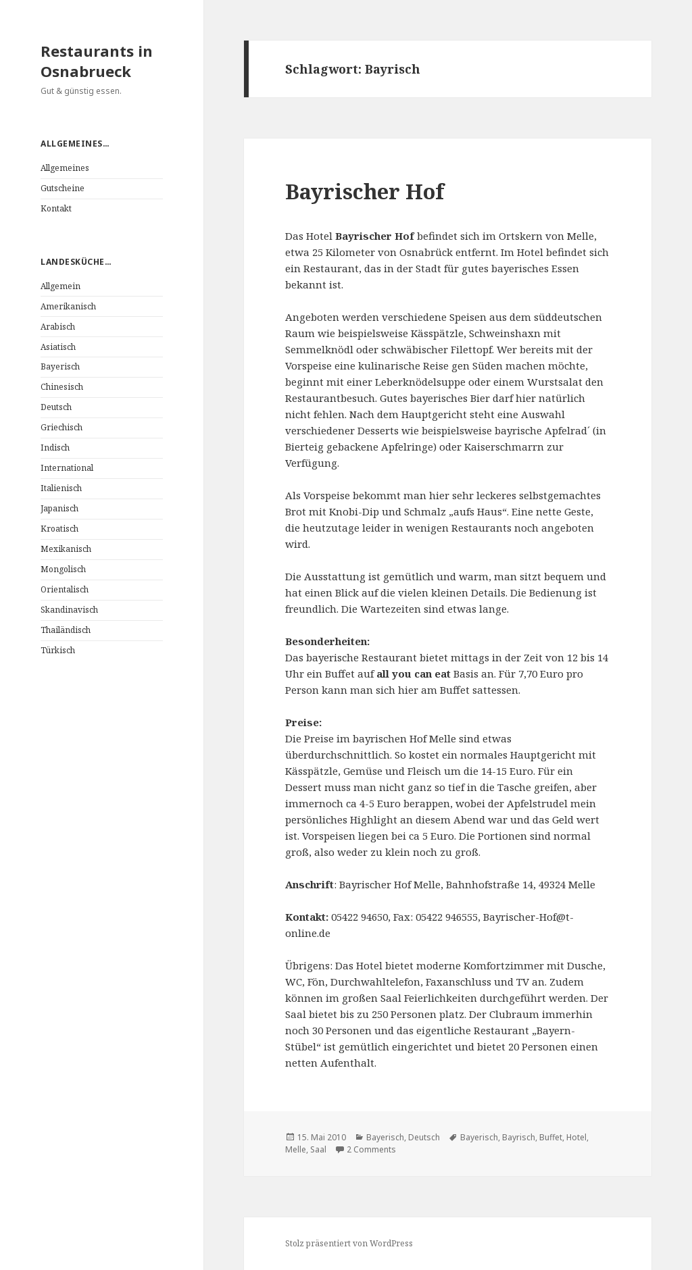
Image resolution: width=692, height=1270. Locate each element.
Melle (295, 1149)
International (67, 468)
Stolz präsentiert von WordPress (349, 1243)
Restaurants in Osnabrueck (97, 61)
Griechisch (61, 427)
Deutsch (56, 407)
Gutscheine (62, 188)
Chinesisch (62, 386)
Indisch (55, 447)
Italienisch (61, 488)
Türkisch (58, 650)
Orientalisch (65, 589)
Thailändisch (66, 630)
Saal (318, 1149)
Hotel (576, 1137)
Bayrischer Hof (364, 191)
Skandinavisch (69, 609)
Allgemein (60, 286)
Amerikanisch (68, 306)
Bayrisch (518, 1137)
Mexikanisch (66, 549)
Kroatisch (59, 528)
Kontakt (56, 208)
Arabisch (58, 326)
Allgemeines (65, 168)
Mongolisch (63, 569)
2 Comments (371, 1149)
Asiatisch (58, 347)
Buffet (550, 1137)
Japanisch (59, 508)
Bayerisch (60, 366)
